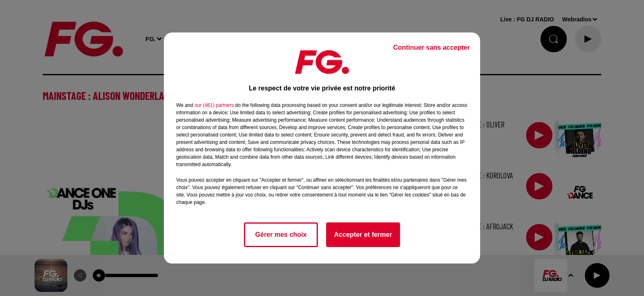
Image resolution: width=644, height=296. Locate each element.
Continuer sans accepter (431, 47)
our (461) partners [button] (214, 105)
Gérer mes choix (280, 234)
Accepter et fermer (363, 234)
